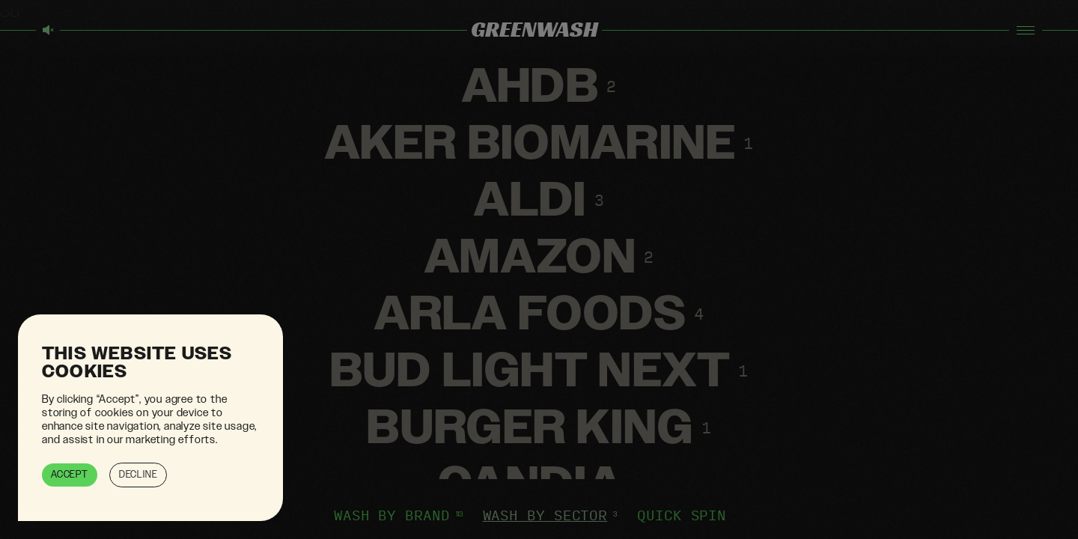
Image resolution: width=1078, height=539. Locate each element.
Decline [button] (138, 474)
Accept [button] (69, 474)
